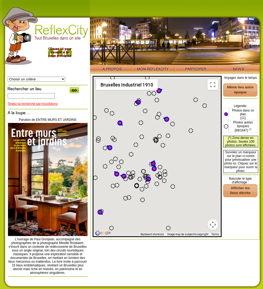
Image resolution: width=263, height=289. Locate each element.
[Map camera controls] (213, 224)
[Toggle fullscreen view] (213, 84)
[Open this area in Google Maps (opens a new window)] (103, 232)
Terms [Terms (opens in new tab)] (215, 234)
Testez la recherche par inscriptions (33, 104)
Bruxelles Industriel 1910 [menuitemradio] (127, 85)
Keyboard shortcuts (152, 234)
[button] (166, 119)
